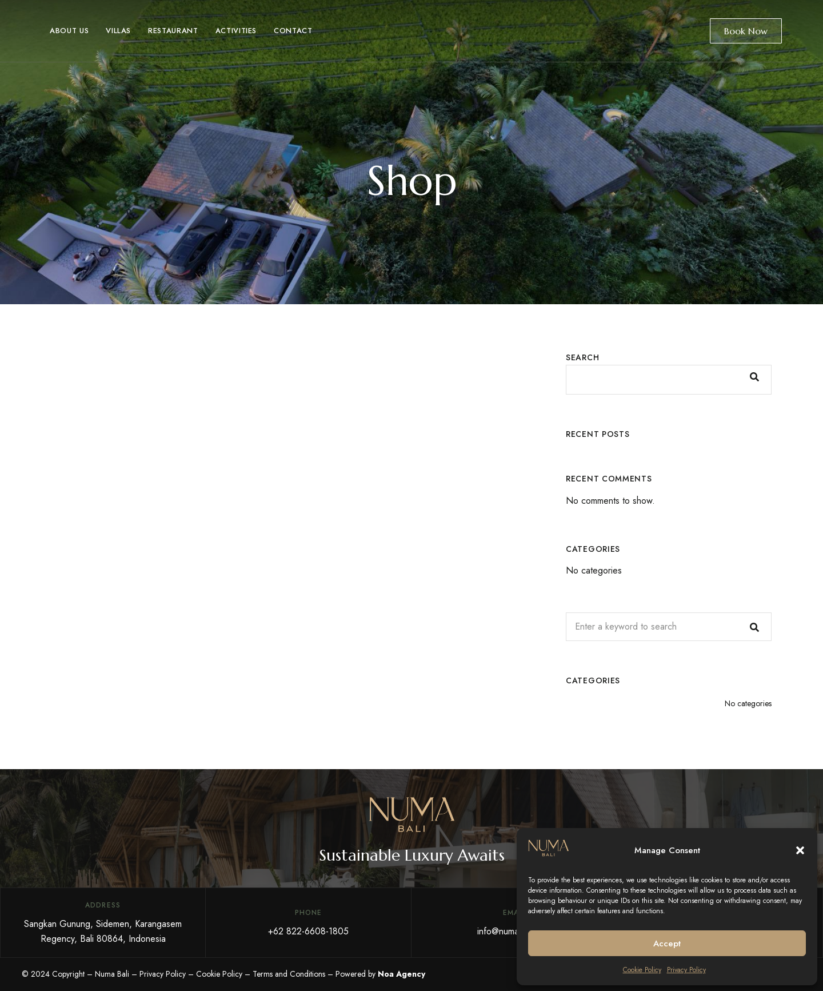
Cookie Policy (642, 970)
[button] (800, 850)
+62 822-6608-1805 (308, 931)
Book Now (746, 31)
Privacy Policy (686, 970)
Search (582, 357)
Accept (667, 943)
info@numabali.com (514, 931)
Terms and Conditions (289, 974)
